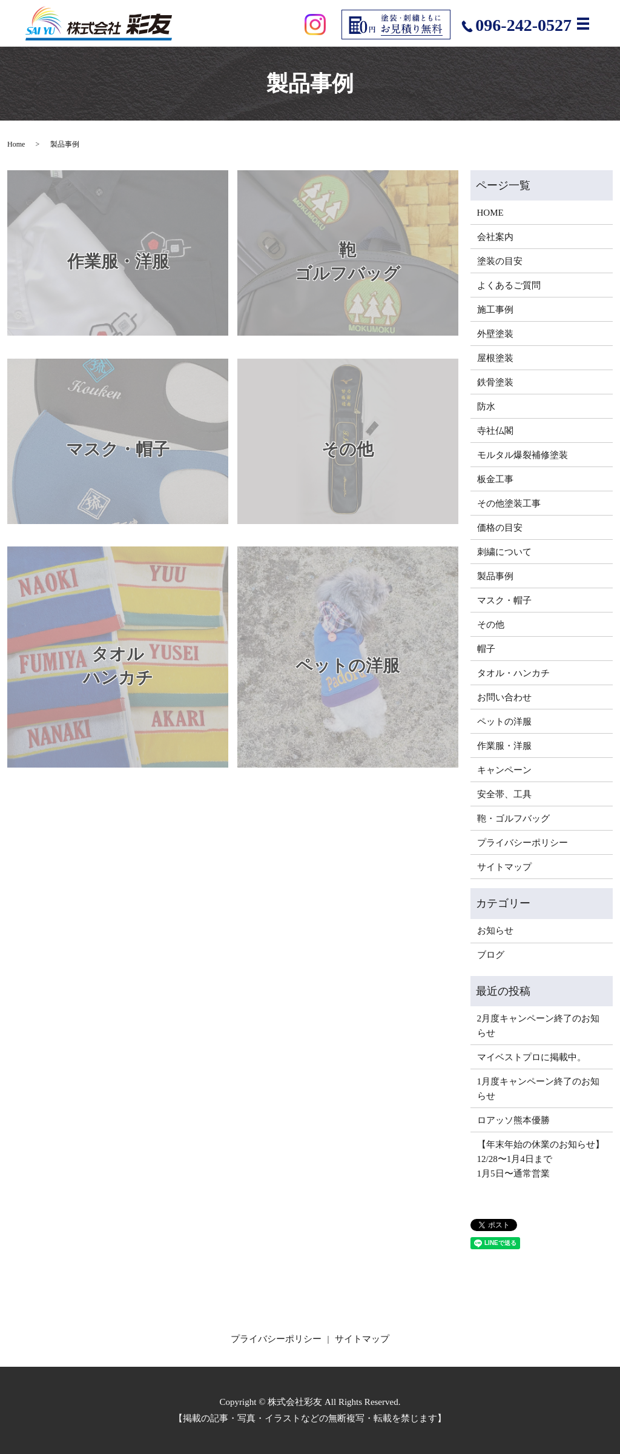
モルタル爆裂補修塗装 (522, 455)
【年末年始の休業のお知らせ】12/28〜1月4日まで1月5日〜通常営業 (540, 1159)
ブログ (490, 955)
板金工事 (495, 479)
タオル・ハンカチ (513, 673)
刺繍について (504, 552)
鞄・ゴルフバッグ (513, 818)
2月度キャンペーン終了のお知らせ (538, 1026)
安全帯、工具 (504, 794)
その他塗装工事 (509, 503)
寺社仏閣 (495, 431)
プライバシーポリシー (522, 843)
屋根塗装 (495, 358)
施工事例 (495, 309)
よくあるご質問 (509, 285)
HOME (490, 212)
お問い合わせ (504, 697)
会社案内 (495, 237)
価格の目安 (500, 528)
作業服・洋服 (504, 746)
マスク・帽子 (504, 600)
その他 (490, 624)
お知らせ (495, 930)
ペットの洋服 (504, 721)
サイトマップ (504, 867)
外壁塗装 (495, 334)
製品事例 (495, 576)
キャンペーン (504, 770)
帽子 (486, 649)
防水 (486, 406)
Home (16, 144)
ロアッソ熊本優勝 (513, 1120)
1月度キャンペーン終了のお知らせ (538, 1089)
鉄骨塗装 (495, 382)
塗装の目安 (500, 261)
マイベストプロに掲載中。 (531, 1057)
